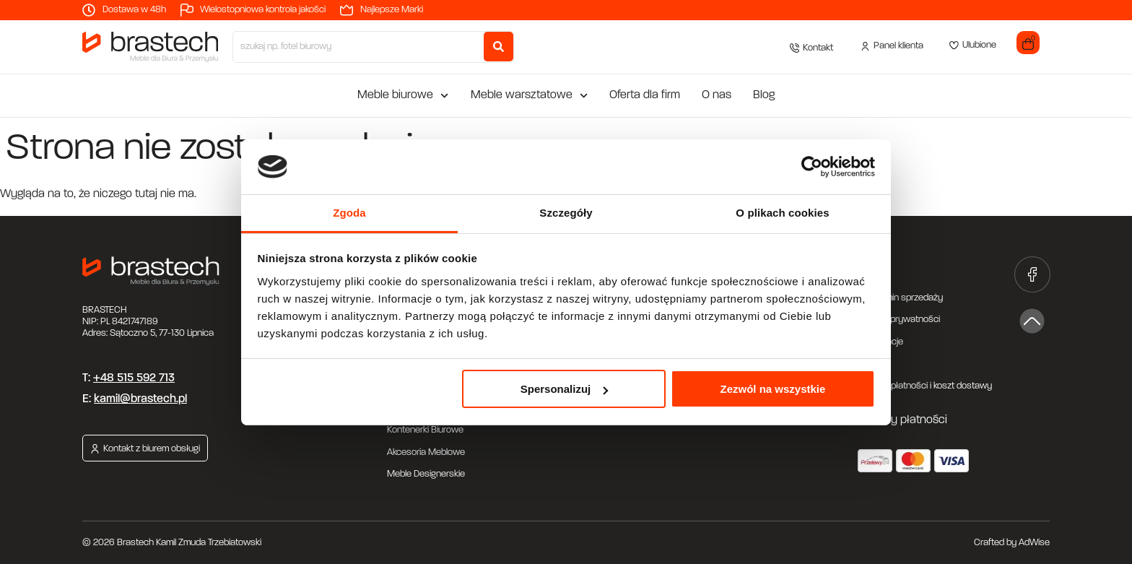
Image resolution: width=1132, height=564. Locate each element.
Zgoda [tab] (349, 213)
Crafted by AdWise (1012, 542)
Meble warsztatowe (529, 96)
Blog (764, 95)
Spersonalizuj (565, 389)
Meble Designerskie (426, 474)
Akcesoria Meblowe (426, 452)
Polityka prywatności (899, 319)
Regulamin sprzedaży (900, 298)
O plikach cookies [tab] (782, 213)
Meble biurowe (402, 96)
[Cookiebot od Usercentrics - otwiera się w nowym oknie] (812, 167)
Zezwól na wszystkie (772, 389)
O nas (716, 95)
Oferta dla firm (644, 95)
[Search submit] (498, 46)
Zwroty (872, 363)
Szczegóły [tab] (565, 213)
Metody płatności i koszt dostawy (925, 386)
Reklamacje (880, 342)
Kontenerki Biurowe (425, 430)
